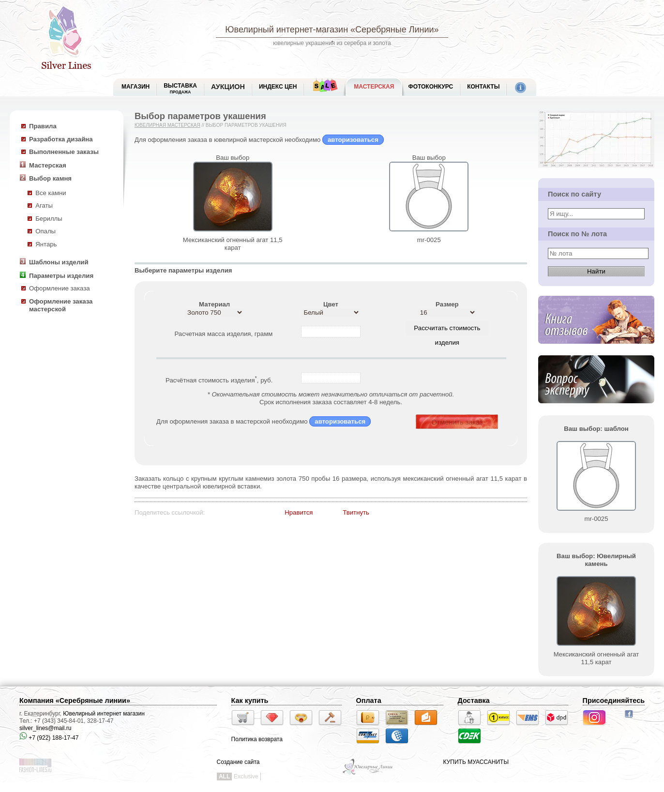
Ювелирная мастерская (167, 125)
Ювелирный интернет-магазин (286, 29)
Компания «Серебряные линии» (74, 700)
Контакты (483, 86)
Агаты (44, 205)
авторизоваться (353, 139)
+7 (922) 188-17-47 (48, 737)
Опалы (45, 231)
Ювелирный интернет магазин (104, 713)
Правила (43, 126)
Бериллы (48, 218)
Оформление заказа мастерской (60, 305)
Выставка (180, 88)
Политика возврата (257, 739)
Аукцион (228, 87)
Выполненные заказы (64, 151)
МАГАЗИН (135, 86)
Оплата (368, 700)
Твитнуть (356, 512)
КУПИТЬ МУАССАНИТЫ (476, 762)
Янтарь (46, 244)
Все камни (50, 193)
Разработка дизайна (61, 139)
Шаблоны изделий (59, 262)
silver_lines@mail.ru (45, 728)
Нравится (299, 512)
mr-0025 (429, 240)
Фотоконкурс (430, 86)
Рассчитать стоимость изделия (447, 329)
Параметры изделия (61, 275)
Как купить (250, 700)
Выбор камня (50, 178)
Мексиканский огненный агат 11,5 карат (233, 244)
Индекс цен (278, 86)
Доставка (474, 700)
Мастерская (374, 86)
